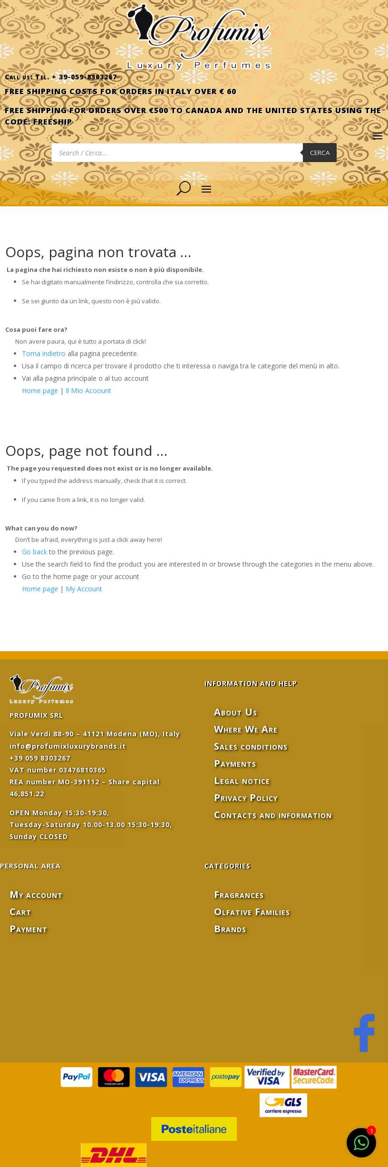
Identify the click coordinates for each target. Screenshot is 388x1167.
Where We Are (246, 729)
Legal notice (242, 780)
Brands (230, 928)
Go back (34, 551)
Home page (40, 390)
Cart (20, 911)
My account (36, 894)
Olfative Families (252, 911)
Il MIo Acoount (88, 390)
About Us (235, 711)
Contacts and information (273, 814)
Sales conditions (251, 746)
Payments (235, 763)
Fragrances (239, 894)
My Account (84, 588)
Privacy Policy (246, 797)
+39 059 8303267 (40, 757)
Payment (29, 928)
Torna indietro (44, 353)
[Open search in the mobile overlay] (194, 152)
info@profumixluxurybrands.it (68, 746)
